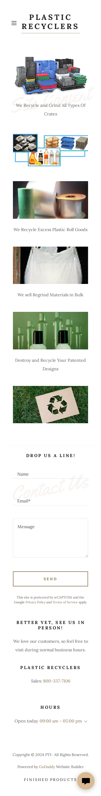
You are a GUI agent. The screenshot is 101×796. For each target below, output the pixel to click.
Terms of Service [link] (65, 602)
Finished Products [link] (50, 779)
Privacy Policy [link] (36, 602)
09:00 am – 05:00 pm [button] (61, 721)
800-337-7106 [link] (56, 681)
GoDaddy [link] (47, 766)
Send (50, 578)
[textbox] (50, 472)
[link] (50, 23)
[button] (15, 23)
